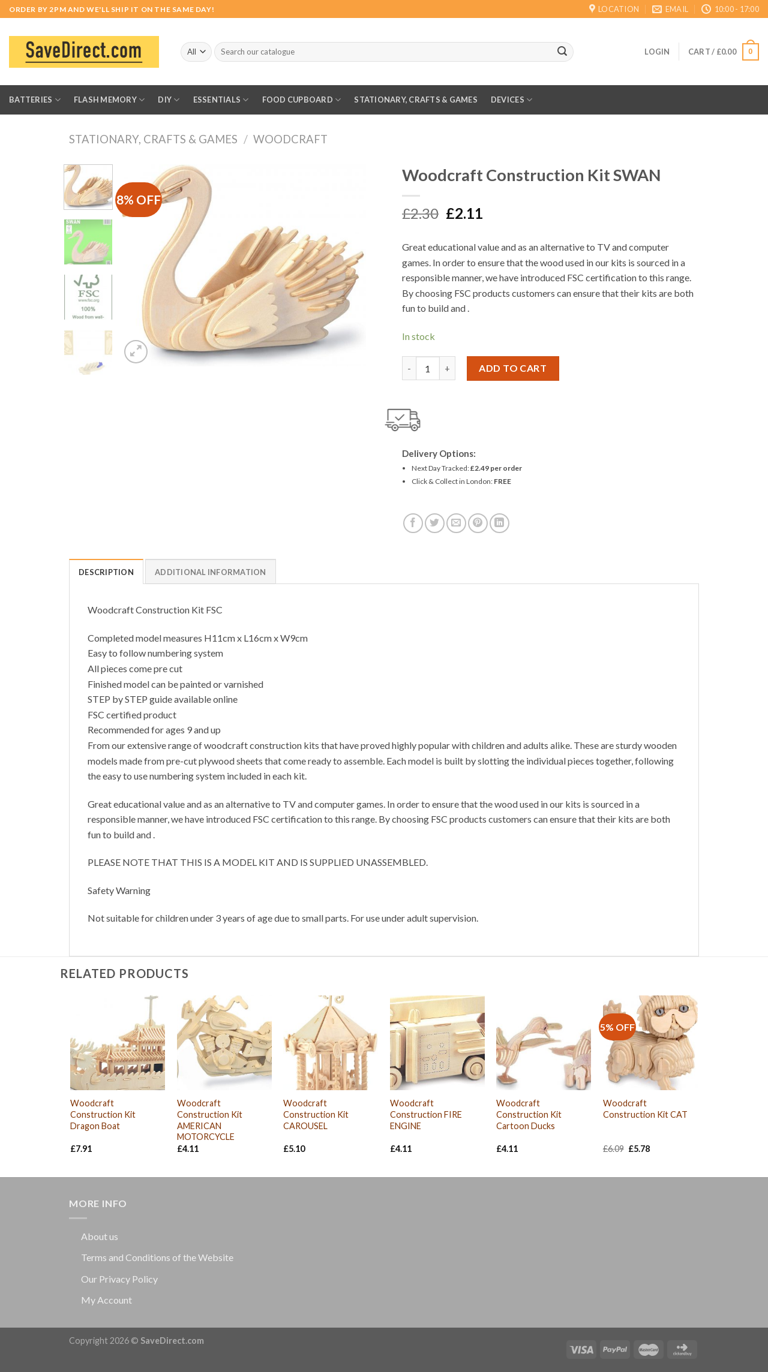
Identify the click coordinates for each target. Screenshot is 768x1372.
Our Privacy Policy (119, 1278)
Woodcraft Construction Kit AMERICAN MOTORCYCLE (209, 1120)
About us (99, 1236)
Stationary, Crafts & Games (416, 99)
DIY (168, 100)
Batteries (35, 100)
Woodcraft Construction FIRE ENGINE (426, 1114)
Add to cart (513, 368)
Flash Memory (109, 100)
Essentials (221, 100)
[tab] (106, 571)
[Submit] (562, 52)
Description (106, 572)
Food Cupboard (301, 100)
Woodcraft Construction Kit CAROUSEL (316, 1114)
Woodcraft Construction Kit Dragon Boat (103, 1114)
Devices (511, 100)
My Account (106, 1299)
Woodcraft (290, 139)
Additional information (210, 572)
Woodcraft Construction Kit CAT (645, 1109)
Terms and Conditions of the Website (157, 1257)
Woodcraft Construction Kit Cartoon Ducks (529, 1114)
